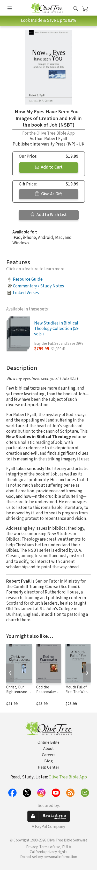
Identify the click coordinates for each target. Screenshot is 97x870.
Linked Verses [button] (26, 293)
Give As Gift (48, 194)
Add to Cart (49, 167)
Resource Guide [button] (28, 279)
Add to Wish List (48, 215)
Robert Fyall (55, 139)
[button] (75, 8)
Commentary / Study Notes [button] (38, 286)
